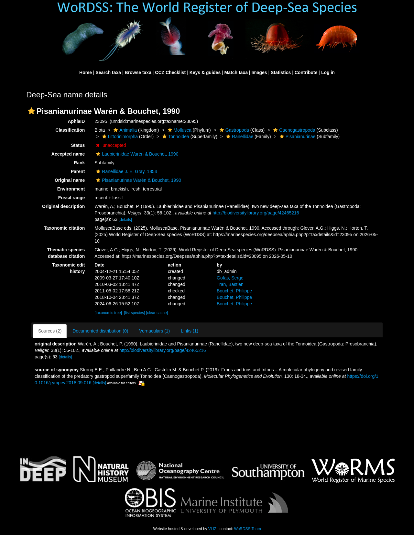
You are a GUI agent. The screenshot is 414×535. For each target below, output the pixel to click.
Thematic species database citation (66, 253)
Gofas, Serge (230, 277)
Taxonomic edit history (68, 268)
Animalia (124, 130)
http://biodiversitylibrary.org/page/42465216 (255, 212)
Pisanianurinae (297, 136)
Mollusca (178, 130)
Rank (79, 162)
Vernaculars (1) (154, 330)
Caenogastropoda (293, 130)
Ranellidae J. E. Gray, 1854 (125, 171)
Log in (328, 72)
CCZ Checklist (170, 72)
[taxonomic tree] (108, 313)
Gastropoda (233, 130)
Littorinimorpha (119, 136)
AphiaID (76, 121)
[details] (125, 219)
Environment (71, 188)
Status (78, 145)
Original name (70, 180)
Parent (78, 171)
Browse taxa (138, 72)
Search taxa (108, 72)
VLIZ (212, 529)
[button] (31, 111)
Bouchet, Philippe (234, 290)
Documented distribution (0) (100, 330)
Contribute (306, 72)
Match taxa (236, 72)
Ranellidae (238, 136)
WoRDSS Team (247, 529)
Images (259, 72)
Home (85, 72)
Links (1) (189, 330)
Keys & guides (205, 72)
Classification (70, 130)
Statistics (281, 72)
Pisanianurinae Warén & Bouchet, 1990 (137, 180)
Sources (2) (49, 330)
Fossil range (71, 197)
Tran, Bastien (230, 284)
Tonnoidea (175, 136)
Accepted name (68, 154)
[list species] (134, 313)
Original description (63, 206)
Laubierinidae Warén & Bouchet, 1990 (136, 154)
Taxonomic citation (64, 228)
